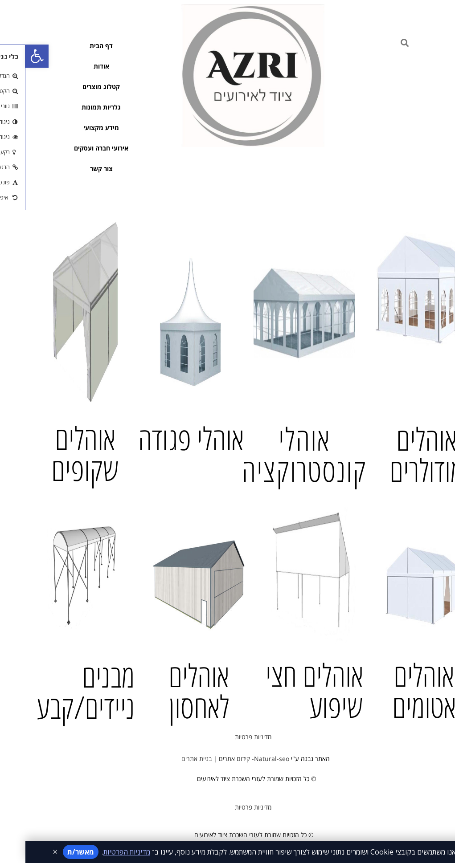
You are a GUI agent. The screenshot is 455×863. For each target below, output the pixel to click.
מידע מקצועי (76, 127)
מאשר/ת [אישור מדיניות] (55, 852)
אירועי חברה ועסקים (76, 148)
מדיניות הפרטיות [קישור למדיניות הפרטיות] (101, 852)
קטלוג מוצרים (75, 86)
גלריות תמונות (75, 107)
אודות (76, 66)
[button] (11, 56)
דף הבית (75, 45)
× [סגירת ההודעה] (29, 852)
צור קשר (76, 168)
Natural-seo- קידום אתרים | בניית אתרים (207, 758)
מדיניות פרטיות (227, 737)
